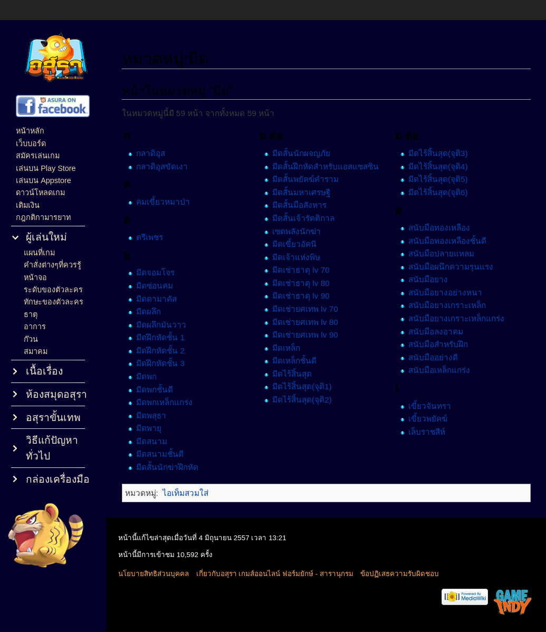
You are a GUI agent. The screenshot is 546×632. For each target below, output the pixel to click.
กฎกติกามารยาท (43, 217)
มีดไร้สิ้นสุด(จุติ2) (305, 399)
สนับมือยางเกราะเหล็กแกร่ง (458, 318)
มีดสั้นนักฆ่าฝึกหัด (172, 467)
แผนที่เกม (39, 252)
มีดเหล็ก (289, 347)
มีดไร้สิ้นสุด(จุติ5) (440, 179)
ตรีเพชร (154, 237)
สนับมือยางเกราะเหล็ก (448, 305)
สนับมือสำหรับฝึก (440, 344)
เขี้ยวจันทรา (431, 405)
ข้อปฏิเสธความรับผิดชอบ (405, 574)
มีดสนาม (157, 441)
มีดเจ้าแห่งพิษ (299, 256)
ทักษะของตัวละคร (53, 302)
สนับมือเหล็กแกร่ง (441, 370)
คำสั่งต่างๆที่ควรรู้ (52, 265)
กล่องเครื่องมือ (58, 479)
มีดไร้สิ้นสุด (295, 373)
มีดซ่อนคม (159, 285)
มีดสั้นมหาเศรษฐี (304, 192)
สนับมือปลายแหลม (443, 253)
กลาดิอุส (155, 153)
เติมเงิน (28, 205)
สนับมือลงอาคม (437, 331)
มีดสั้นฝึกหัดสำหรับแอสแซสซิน (328, 166)
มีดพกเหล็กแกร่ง (169, 402)
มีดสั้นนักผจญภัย (304, 153)
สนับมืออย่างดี (434, 357)
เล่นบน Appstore (43, 180)
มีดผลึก (153, 311)
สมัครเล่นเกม (38, 155)
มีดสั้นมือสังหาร (302, 204)
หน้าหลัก (30, 131)
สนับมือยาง (429, 279)
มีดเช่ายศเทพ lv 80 (308, 321)
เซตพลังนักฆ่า (299, 230)
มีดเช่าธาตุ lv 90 (304, 295)
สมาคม (35, 351)
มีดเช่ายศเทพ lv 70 (308, 308)
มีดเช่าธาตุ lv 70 (304, 269)
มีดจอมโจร (160, 272)
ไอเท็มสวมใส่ (190, 493)
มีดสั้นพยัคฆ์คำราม (308, 179)
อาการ (35, 326)
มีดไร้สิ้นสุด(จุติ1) (305, 386)
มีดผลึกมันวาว (166, 324)
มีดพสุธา (156, 414)
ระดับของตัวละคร (53, 289)
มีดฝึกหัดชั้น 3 (165, 363)
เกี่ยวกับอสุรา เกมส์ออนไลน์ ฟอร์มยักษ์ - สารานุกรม (280, 574)
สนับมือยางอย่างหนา (447, 292)
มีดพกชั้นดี (159, 389)
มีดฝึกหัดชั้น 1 (165, 337)
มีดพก (151, 376)
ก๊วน (31, 339)
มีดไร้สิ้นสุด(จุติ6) (440, 192)
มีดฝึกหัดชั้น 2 (165, 350)
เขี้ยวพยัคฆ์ (429, 418)
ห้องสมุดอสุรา (56, 394)
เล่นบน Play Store (45, 168)
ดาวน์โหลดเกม (40, 192)
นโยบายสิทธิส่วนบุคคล (159, 574)
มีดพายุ (154, 428)
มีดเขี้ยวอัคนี (297, 244)
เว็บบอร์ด (31, 143)
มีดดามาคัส (161, 298)
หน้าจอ (35, 277)
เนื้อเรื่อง (44, 371)
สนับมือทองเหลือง (441, 227)
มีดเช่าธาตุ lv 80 (304, 283)
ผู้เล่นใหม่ (46, 237)
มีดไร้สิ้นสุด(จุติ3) (440, 153)
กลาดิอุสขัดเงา (167, 166)
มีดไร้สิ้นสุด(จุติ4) (440, 166)
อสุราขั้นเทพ (53, 417)
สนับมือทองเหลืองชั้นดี (449, 240)
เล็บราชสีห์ (428, 431)
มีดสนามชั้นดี (165, 453)
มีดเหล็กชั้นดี (297, 360)
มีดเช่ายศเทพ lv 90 (308, 334)
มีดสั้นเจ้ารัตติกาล (306, 218)
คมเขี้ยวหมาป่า (168, 201)
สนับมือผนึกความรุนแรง (452, 266)
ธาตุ (30, 314)
